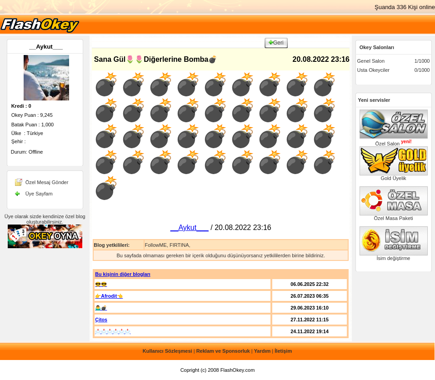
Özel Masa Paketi (394, 216)
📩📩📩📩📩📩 (112, 331)
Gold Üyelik (394, 176)
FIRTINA (179, 245)
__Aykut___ (46, 46)
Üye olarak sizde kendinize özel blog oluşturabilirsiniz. (45, 219)
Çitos (101, 319)
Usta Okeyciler (373, 70)
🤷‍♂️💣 (101, 307)
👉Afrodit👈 (109, 296)
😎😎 (101, 284)
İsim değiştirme (394, 256)
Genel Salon (371, 61)
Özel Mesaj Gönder (47, 182)
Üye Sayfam (39, 193)
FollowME (155, 245)
